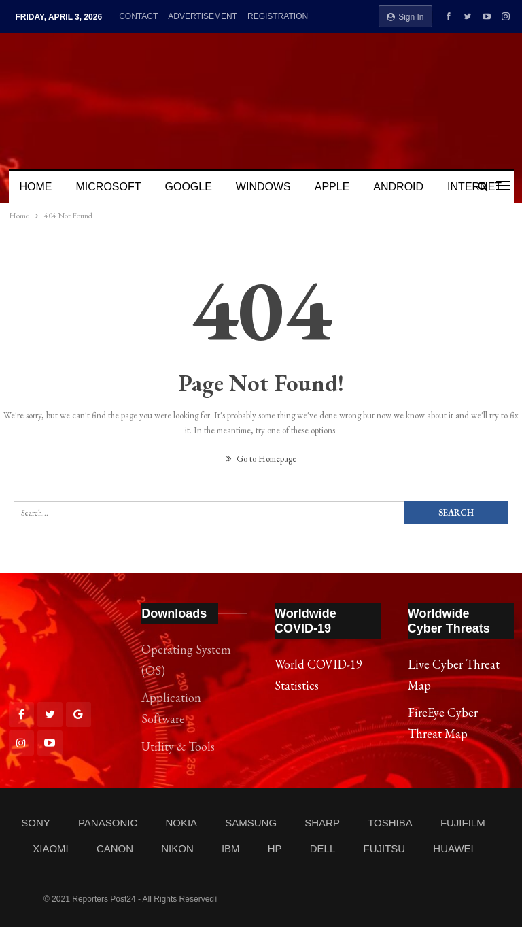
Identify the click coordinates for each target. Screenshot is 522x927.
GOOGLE (188, 186)
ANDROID (398, 186)
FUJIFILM (462, 822)
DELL (323, 848)
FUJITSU (384, 848)
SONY (35, 822)
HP (275, 848)
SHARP (322, 822)
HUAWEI (453, 848)
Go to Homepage (261, 459)
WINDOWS (263, 186)
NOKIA (181, 822)
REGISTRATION (277, 16)
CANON (115, 848)
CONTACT (138, 16)
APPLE (332, 186)
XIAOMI (51, 848)
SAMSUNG (251, 822)
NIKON (177, 848)
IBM (231, 848)
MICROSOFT (108, 186)
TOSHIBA (390, 822)
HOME (36, 186)
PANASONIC (107, 822)
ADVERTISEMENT (202, 16)
